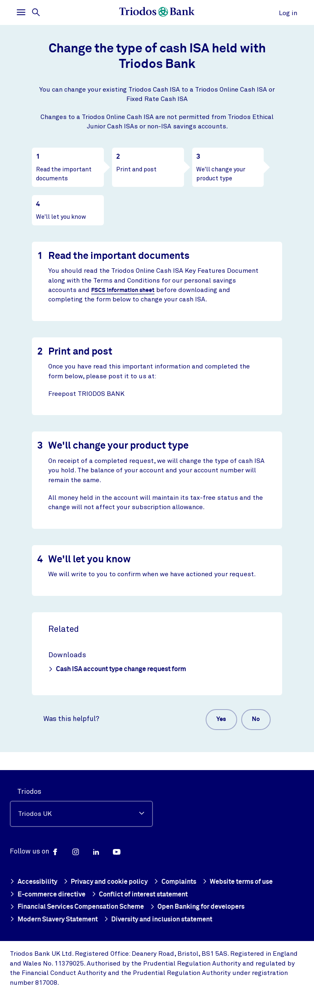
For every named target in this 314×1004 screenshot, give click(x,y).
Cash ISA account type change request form (117, 669)
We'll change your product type (220, 174)
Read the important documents (64, 174)
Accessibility (34, 883)
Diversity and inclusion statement (169, 919)
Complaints (180, 883)
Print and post (136, 169)
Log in (288, 13)
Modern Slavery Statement (57, 919)
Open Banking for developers (207, 907)
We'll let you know (61, 216)
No (253, 720)
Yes (214, 720)
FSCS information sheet (124, 290)
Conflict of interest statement (147, 895)
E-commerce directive (49, 895)
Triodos (29, 792)
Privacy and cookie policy (108, 883)
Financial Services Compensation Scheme (81, 907)
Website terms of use (247, 883)
